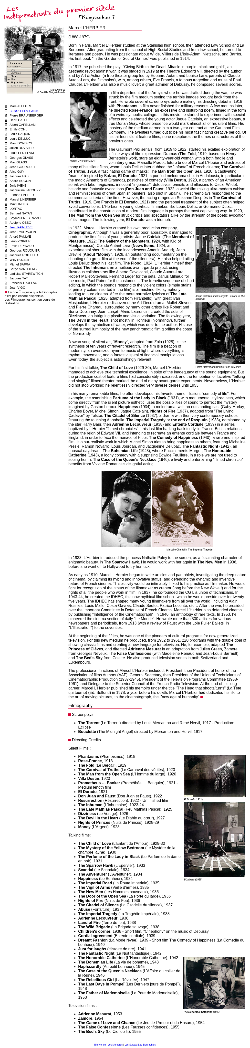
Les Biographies (147, 1044)
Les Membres (115, 1044)
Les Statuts (131, 1044)
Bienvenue (100, 1044)
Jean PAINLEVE (21, 227)
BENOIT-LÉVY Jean (24, 111)
